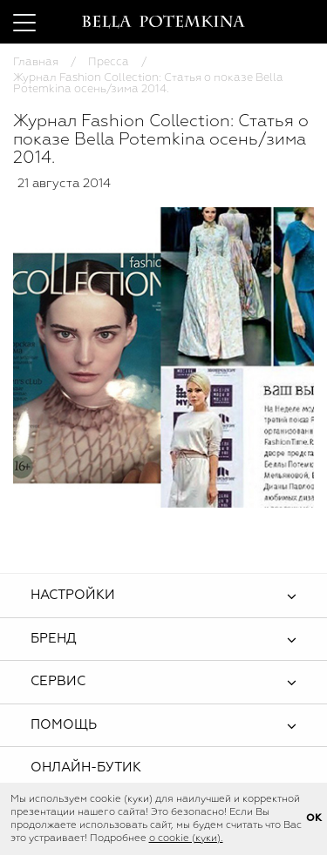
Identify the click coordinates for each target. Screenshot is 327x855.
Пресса (108, 62)
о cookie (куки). (186, 838)
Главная (35, 62)
